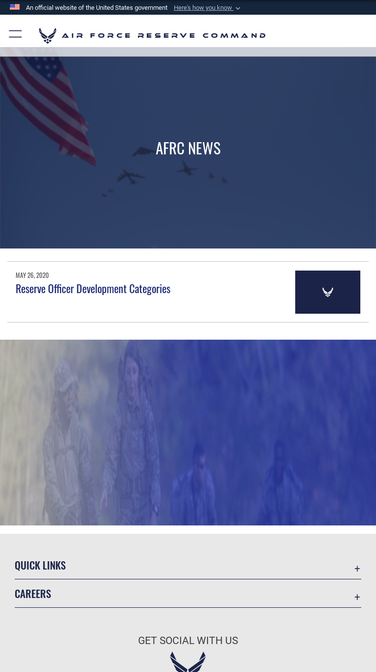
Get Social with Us (188, 641)
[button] (208, 8)
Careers (33, 593)
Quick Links (40, 564)
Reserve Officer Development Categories (93, 288)
